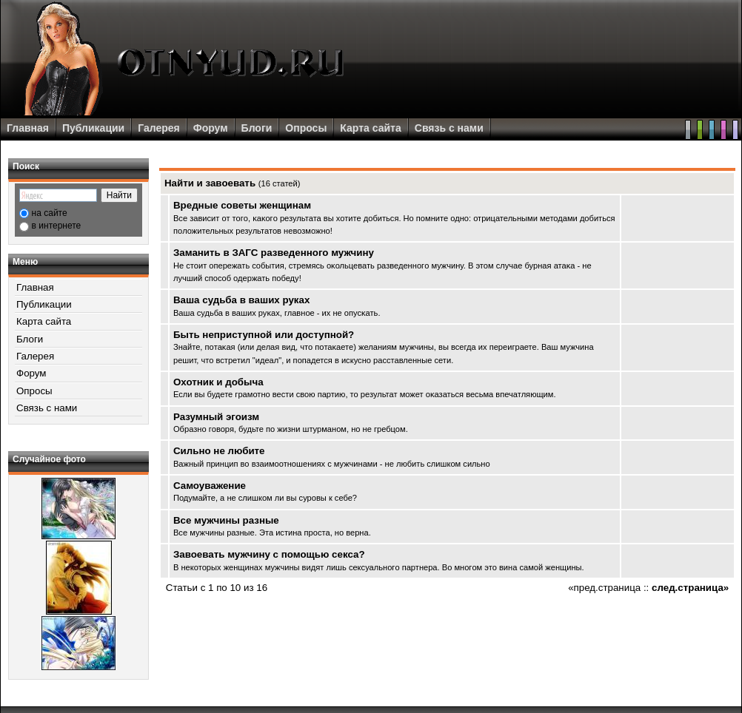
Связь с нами (449, 128)
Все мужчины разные (226, 520)
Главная (28, 128)
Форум (210, 128)
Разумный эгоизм (216, 416)
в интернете (56, 225)
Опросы (306, 128)
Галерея (159, 128)
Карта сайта (370, 128)
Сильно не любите (219, 450)
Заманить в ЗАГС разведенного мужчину (273, 252)
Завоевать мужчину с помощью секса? (269, 554)
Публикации (93, 128)
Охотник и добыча (218, 382)
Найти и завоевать (209, 183)
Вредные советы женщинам (242, 205)
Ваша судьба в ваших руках (241, 299)
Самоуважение (209, 485)
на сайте (49, 213)
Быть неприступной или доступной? (263, 334)
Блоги (257, 128)
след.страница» (690, 587)
